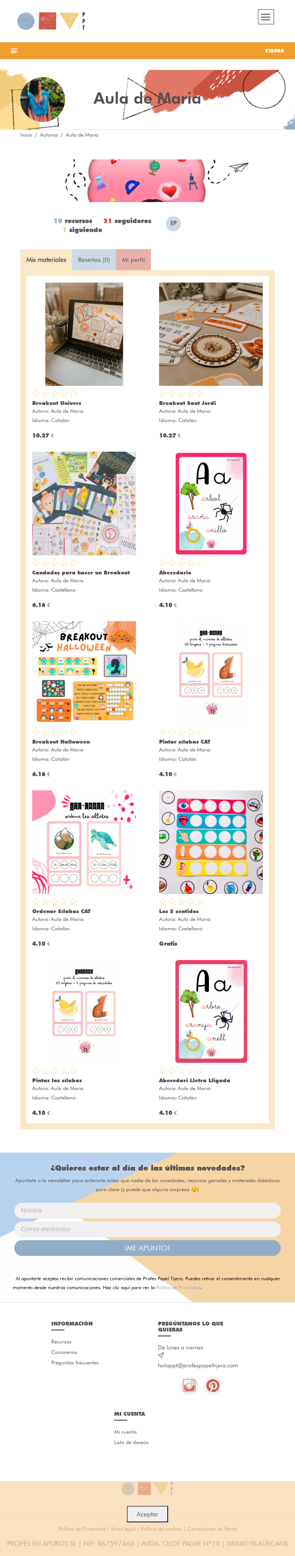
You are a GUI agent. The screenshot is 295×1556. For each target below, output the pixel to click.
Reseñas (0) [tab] (94, 259)
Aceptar (147, 1514)
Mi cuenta (125, 1433)
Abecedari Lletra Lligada (194, 1081)
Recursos (61, 1342)
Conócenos (64, 1353)
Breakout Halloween (61, 742)
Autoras (49, 135)
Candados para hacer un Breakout (81, 573)
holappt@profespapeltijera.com (198, 1366)
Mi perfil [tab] (133, 259)
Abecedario (175, 573)
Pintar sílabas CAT (184, 742)
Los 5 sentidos (179, 911)
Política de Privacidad (178, 1288)
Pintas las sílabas (57, 1081)
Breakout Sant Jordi (187, 403)
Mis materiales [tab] (46, 259)
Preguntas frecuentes (75, 1363)
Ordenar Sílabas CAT (61, 911)
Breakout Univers (56, 403)
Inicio (26, 135)
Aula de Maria (67, 411)
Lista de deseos (131, 1443)
